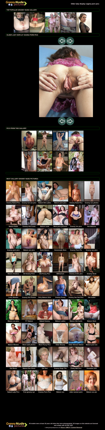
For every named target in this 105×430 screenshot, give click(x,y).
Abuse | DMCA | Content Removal (71, 427)
